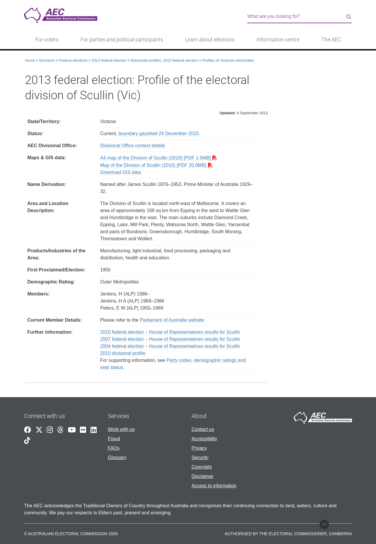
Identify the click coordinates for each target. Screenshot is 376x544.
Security (200, 457)
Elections (47, 60)
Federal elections (73, 60)
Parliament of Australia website (172, 320)
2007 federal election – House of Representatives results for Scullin (170, 339)
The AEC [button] (331, 40)
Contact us (203, 429)
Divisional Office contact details (132, 145)
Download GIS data (120, 172)
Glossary (117, 457)
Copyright (202, 466)
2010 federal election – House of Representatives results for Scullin (170, 332)
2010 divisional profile (122, 353)
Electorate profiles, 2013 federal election (164, 60)
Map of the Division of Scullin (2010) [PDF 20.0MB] (153, 165)
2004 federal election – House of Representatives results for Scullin (170, 346)
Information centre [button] (277, 40)
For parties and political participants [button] (121, 40)
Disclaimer (203, 476)
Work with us (121, 429)
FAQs (114, 448)
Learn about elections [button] (209, 40)
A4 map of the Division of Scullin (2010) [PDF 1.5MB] (155, 157)
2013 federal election (109, 60)
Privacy (199, 448)
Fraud (114, 438)
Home (30, 60)
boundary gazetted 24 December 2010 (158, 133)
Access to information (214, 485)
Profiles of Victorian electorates (228, 60)
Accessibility (204, 438)
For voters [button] (46, 40)
